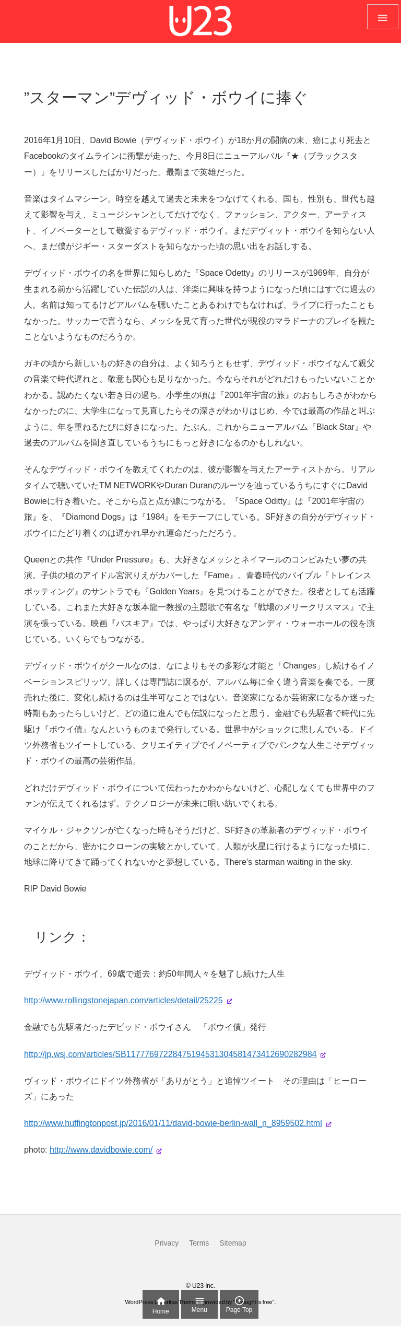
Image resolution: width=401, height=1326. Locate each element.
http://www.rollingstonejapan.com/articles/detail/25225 (123, 1000)
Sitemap (232, 1243)
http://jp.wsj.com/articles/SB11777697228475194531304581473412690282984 (170, 1054)
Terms (199, 1243)
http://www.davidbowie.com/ (101, 1149)
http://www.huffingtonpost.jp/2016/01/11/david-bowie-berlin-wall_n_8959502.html (173, 1123)
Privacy (167, 1243)
